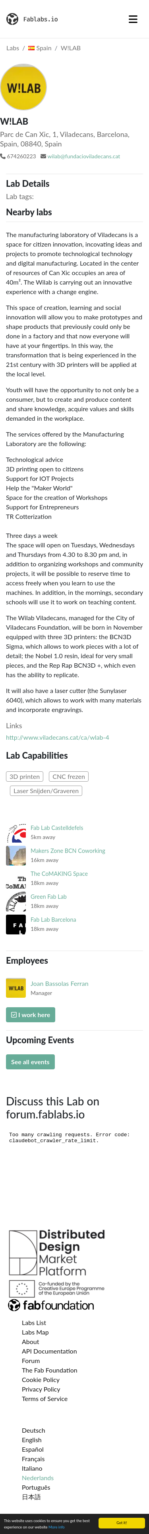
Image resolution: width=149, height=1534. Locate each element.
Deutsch (33, 1430)
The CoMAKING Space (59, 873)
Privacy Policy (41, 1389)
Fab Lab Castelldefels (57, 827)
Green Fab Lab (49, 896)
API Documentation (49, 1351)
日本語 (31, 1496)
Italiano (32, 1468)
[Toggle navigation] (133, 19)
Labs (12, 47)
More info (56, 1527)
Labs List (34, 1322)
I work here (30, 1014)
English (32, 1439)
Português (36, 1487)
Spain (39, 47)
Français (33, 1458)
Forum (31, 1360)
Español (33, 1449)
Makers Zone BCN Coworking (68, 850)
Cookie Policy (41, 1379)
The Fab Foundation (49, 1370)
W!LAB (71, 47)
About (30, 1341)
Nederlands (38, 1477)
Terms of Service (45, 1398)
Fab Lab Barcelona (53, 919)
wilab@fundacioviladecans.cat (84, 156)
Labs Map (35, 1332)
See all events (30, 1061)
